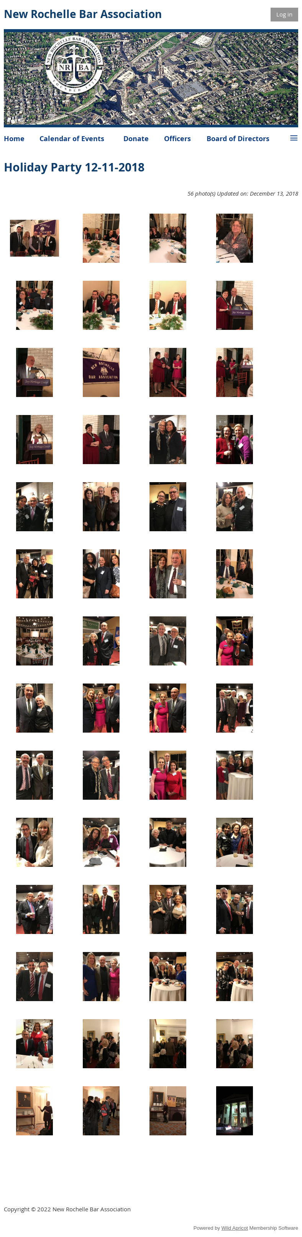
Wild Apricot (235, 1228)
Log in (284, 14)
